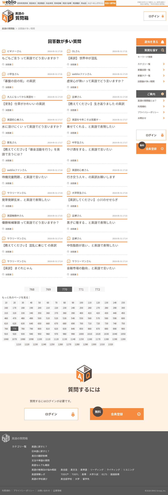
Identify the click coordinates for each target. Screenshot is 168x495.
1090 (31, 339)
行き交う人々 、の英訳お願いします (91, 177)
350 (39, 312)
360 (48, 312)
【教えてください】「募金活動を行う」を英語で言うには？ (31, 151)
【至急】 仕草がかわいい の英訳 (23, 104)
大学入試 (93, 474)
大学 (77, 478)
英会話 (83, 3)
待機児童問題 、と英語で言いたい (24, 177)
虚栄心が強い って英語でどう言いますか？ (95, 81)
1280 (77, 344)
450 (123, 312)
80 (64, 302)
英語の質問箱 (110, 3)
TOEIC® (64, 474)
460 (6, 318)
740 (115, 323)
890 (115, 328)
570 (98, 318)
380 (64, 312)
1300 (93, 344)
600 (123, 318)
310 (6, 312)
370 (56, 312)
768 (31, 289)
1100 (39, 339)
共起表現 (49, 3)
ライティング (113, 469)
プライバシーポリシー (148, 112)
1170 (98, 339)
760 (6, 328)
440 (115, 312)
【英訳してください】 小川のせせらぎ (92, 199)
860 (89, 328)
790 (31, 328)
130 (106, 302)
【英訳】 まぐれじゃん (17, 268)
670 (56, 323)
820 (56, 328)
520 (56, 318)
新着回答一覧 (144, 69)
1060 (6, 339)
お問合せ (142, 118)
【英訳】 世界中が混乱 (82, 58)
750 (123, 323)
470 (14, 318)
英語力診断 (67, 3)
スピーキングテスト (96, 3)
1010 (89, 333)
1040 (114, 333)
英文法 (74, 469)
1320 (110, 344)
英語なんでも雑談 (40, 465)
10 (6, 302)
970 (56, 333)
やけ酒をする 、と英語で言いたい (89, 149)
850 (81, 328)
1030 (106, 333)
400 (81, 312)
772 (97, 289)
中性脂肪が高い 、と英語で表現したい (92, 245)
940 (31, 333)
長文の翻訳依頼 (39, 455)
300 (123, 307)
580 (106, 318)
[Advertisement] (86, 16)
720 (98, 323)
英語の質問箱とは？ (147, 100)
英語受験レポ (38, 474)
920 (14, 333)
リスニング (128, 469)
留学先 (86, 478)
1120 (56, 339)
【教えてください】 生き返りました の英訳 (95, 104)
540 (73, 318)
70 (56, 302)
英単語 (83, 469)
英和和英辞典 (22, 3)
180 (23, 307)
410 (89, 312)
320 (14, 312)
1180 (106, 339)
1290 (85, 344)
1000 (81, 333)
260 (89, 307)
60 (48, 302)
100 (81, 302)
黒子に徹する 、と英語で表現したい (91, 222)
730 (106, 323)
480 (23, 318)
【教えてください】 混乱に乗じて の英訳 (29, 245)
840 (73, 328)
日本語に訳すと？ (41, 451)
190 (31, 307)
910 (6, 333)
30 (23, 302)
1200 (123, 339)
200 (39, 307)
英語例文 (32, 3)
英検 (84, 474)
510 (48, 318)
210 (48, 307)
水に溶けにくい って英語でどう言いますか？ (32, 126)
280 (106, 307)
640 (31, 323)
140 (115, 302)
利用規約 (142, 106)
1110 (48, 339)
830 (64, 328)
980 (64, 333)
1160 (89, 339)
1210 (18, 344)
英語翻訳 (76, 3)
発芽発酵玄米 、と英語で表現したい (26, 199)
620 (14, 323)
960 (48, 333)
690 (73, 323)
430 (106, 312)
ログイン (154, 16)
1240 (43, 344)
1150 (81, 339)
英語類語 (41, 3)
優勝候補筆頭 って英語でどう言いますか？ (30, 222)
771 (81, 289)
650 (39, 323)
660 (48, 323)
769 (48, 289)
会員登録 (147, 147)
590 (115, 318)
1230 (35, 344)
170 (14, 307)
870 (98, 328)
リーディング (97, 469)
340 (31, 312)
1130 (64, 339)
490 (31, 318)
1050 (123, 333)
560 (89, 318)
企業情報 (57, 490)
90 (73, 302)
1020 (98, 333)
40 (31, 302)
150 (123, 302)
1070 (14, 339)
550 (81, 318)
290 (115, 307)
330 (23, 312)
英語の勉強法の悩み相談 (44, 469)
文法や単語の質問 (41, 460)
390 (73, 312)
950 (39, 333)
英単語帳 (57, 3)
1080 (22, 339)
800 (39, 328)
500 (39, 318)
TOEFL (75, 474)
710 (89, 323)
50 (39, 302)
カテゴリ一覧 (144, 63)
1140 (73, 339)
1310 (102, 344)
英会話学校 (66, 478)
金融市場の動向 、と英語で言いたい (91, 268)
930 (23, 333)
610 (6, 323)
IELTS (104, 474)
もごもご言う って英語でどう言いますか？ (30, 58)
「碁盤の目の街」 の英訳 (18, 81)
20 (14, 302)
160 (6, 307)
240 (73, 307)
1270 (68, 344)
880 (106, 328)
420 (98, 312)
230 (64, 307)
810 (48, 328)
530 (64, 318)
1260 (60, 344)
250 (81, 307)
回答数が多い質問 (146, 81)
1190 (114, 339)
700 (81, 323)
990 (73, 333)
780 (23, 328)
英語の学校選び (39, 478)
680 (64, 323)
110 (89, 302)
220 (56, 307)
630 (23, 323)
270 (98, 307)
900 (123, 328)
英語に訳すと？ (39, 446)
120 (98, 302)
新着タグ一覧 (144, 75)
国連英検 (114, 474)
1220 (27, 344)
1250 (52, 344)
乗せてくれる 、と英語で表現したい (91, 126)
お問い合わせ (43, 490)
